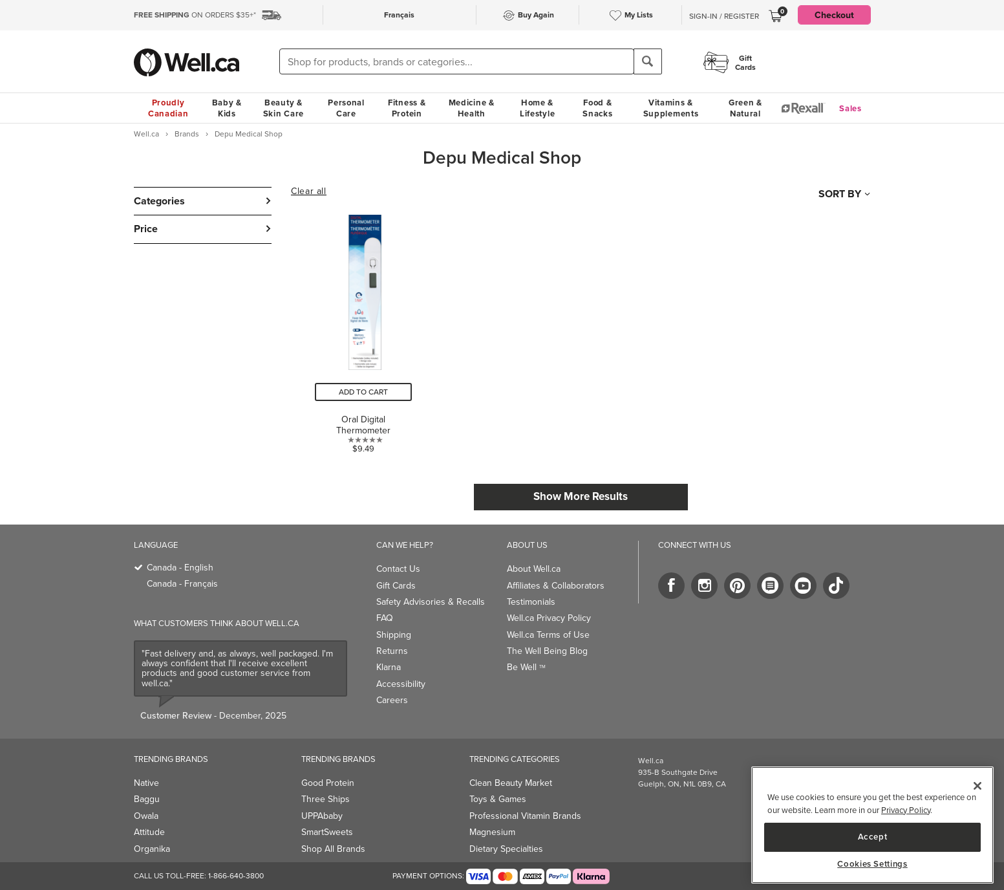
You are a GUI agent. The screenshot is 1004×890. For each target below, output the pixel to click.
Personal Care (346, 108)
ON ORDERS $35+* (195, 15)
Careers (392, 700)
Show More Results (580, 496)
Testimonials (531, 602)
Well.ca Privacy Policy (549, 618)
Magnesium (492, 832)
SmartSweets (327, 832)
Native (146, 783)
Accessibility (400, 684)
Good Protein (327, 783)
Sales (850, 108)
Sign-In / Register (724, 16)
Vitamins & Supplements (671, 108)
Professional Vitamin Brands (525, 816)
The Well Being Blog (547, 651)
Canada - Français (182, 584)
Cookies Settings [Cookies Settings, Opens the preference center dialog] (872, 864)
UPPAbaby (322, 816)
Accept (873, 836)
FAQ (384, 618)
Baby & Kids (227, 108)
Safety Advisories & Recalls (430, 602)
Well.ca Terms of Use (548, 635)
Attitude (149, 832)
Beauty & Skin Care (283, 108)
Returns (392, 651)
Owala (146, 816)
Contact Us (398, 569)
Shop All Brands (333, 849)
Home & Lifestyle (537, 108)
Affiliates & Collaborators (555, 585)
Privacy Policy (905, 810)
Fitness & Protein (406, 108)
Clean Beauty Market (510, 783)
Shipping (393, 635)
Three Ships (325, 799)
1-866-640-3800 (236, 876)
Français (399, 14)
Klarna (388, 667)
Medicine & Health (472, 108)
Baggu (147, 799)
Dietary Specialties (506, 849)
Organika (152, 849)
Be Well (526, 667)
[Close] (977, 786)
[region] (872, 825)
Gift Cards (396, 585)
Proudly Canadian (168, 108)
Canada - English (180, 567)
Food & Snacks (597, 108)
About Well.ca (534, 569)
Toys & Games (497, 799)
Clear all (308, 191)
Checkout (834, 14)
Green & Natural (745, 108)
